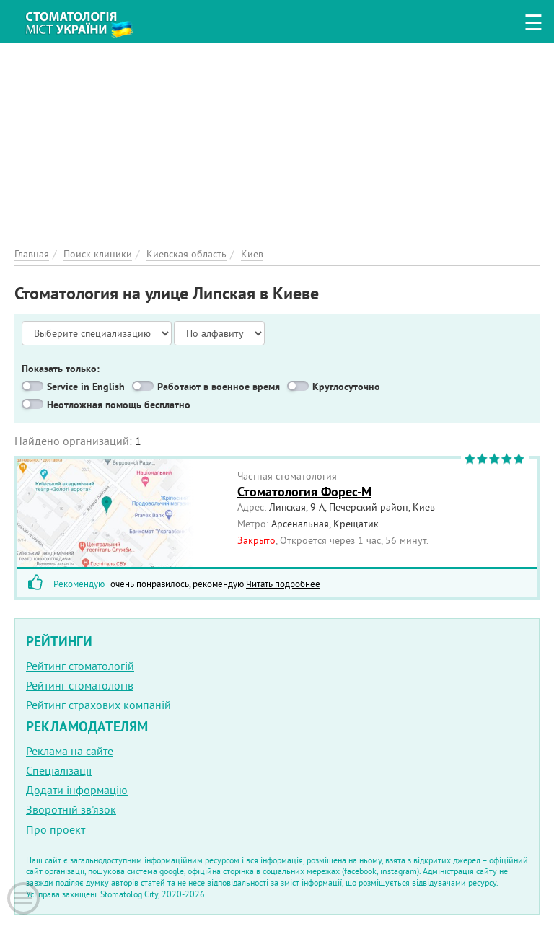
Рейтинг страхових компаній (98, 704)
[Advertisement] (277, 144)
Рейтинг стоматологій (80, 666)
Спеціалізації (59, 770)
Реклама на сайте (69, 751)
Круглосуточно (346, 386)
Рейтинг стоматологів (79, 685)
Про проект (55, 829)
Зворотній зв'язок (71, 809)
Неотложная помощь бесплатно (118, 404)
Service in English (86, 386)
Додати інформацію (77, 790)
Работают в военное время (218, 386)
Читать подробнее (283, 583)
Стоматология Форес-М (304, 491)
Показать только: (61, 368)
